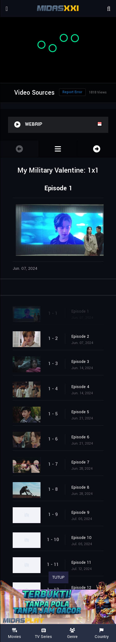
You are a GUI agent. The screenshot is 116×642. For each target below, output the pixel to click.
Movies (14, 633)
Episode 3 (80, 361)
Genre (72, 633)
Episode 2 (80, 336)
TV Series (43, 633)
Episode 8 (80, 487)
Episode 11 (81, 562)
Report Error (72, 92)
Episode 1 (80, 311)
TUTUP (58, 577)
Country (101, 633)
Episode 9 (80, 512)
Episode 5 (80, 412)
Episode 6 (80, 437)
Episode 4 (80, 387)
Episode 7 (80, 462)
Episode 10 (81, 537)
